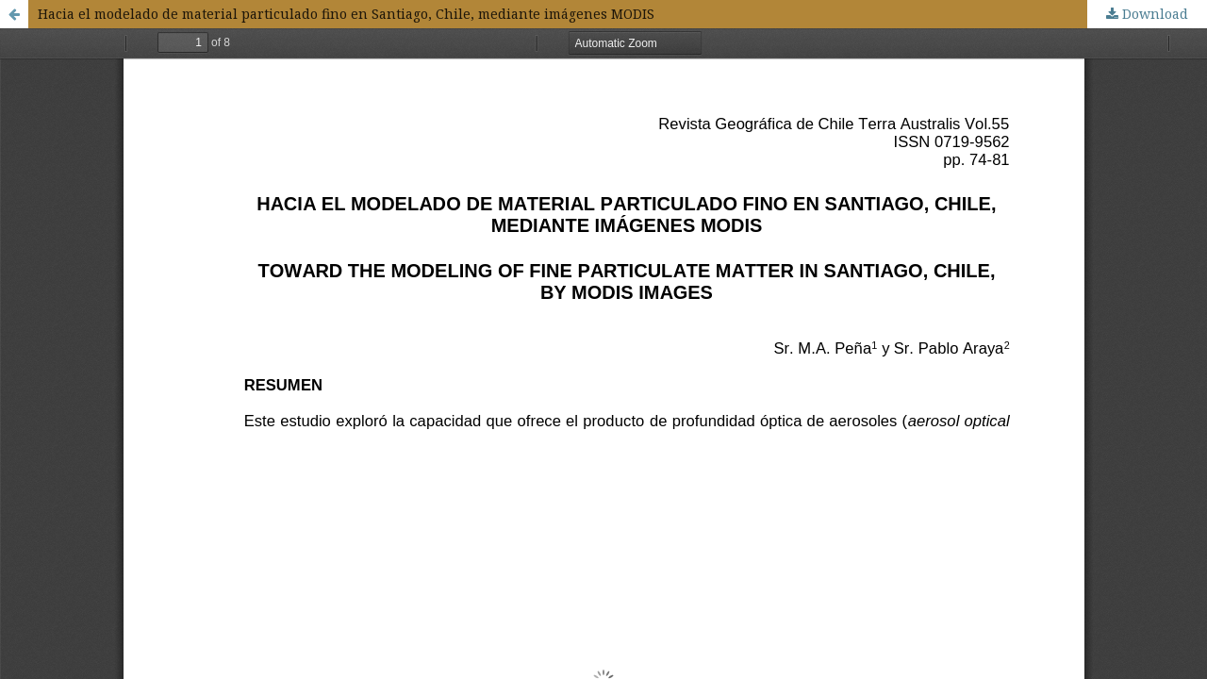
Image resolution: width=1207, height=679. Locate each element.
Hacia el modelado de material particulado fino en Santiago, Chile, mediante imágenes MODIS (346, 14)
